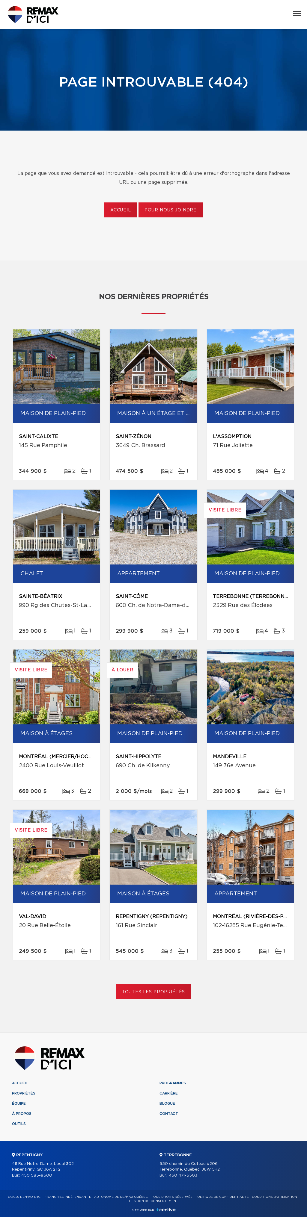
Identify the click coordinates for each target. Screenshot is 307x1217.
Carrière (168, 1093)
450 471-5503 (183, 1175)
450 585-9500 (36, 1175)
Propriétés (23, 1093)
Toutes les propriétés (153, 992)
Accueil (120, 210)
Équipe (19, 1103)
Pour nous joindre (171, 210)
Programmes (172, 1083)
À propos (21, 1113)
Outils (19, 1124)
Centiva (166, 1210)
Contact (168, 1113)
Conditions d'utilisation (274, 1196)
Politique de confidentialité (222, 1196)
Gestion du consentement (153, 1201)
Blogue (167, 1103)
